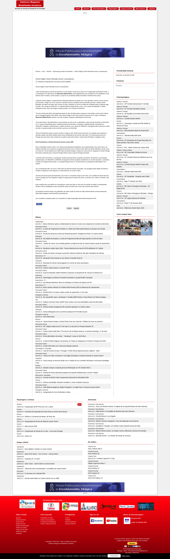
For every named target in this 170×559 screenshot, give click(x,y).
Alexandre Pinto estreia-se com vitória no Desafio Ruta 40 (62, 258)
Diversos (37, 319)
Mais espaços (140, 8)
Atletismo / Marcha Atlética (124, 150)
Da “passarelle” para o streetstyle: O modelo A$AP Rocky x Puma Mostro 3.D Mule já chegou (74, 297)
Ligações (152, 8)
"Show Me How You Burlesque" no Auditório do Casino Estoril (45, 468)
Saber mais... (126, 556)
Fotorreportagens (99, 8)
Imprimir (68, 81)
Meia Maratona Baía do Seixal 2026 (136, 130)
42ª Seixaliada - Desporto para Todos (137, 176)
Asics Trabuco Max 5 (95, 449)
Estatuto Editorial (21, 520)
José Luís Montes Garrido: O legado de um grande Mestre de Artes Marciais (121, 406)
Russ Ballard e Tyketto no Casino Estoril (38, 449)
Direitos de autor (21, 524)
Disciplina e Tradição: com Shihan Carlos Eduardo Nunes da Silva (118, 426)
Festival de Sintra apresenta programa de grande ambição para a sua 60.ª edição (70, 372)
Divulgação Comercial (41, 295)
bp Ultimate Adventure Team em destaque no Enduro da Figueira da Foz (67, 282)
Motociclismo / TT (40, 256)
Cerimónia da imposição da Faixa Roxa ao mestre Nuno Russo (46, 411)
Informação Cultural (41, 226)
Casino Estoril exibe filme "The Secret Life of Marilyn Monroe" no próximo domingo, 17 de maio (75, 331)
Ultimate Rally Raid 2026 (132, 135)
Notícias (86, 8)
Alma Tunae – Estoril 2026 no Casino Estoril (39, 464)
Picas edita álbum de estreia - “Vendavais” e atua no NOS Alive (64, 336)
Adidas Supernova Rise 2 (96, 463)
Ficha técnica (20, 522)
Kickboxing (38, 275)
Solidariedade (39, 222)
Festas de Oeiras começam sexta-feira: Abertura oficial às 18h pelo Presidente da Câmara (73, 253)
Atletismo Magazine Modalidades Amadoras (61, 543)
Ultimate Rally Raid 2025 (132, 171)
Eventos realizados (70, 522)
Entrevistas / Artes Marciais (96, 404)
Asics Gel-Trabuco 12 (95, 478)
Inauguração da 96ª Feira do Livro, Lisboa (39, 407)
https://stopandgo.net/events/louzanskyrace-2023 (82, 198)
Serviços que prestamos (48, 520)
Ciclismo (37, 365)
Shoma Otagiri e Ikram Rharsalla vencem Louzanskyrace (55, 79)
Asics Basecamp (48, 317)
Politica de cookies (21, 527)
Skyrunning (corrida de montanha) (63, 71)
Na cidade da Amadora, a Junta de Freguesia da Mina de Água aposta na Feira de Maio (72, 238)
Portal (78, 8)
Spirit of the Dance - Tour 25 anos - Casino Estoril (41, 454)
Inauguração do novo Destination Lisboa (56, 392)
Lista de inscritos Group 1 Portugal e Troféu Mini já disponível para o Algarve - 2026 (71, 351)
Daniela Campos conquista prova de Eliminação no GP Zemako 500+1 (67, 368)
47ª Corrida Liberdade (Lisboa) (134, 109)
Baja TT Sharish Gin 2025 (133, 181)
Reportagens (113, 8)
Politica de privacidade (22, 525)
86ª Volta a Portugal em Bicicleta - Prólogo (138, 193)
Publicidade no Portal (47, 518)
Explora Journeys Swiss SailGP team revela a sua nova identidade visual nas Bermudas (73, 302)
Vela (36, 300)
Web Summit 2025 (31, 426)
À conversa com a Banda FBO (35, 473)
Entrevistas (20, 471)
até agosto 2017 (136, 518)
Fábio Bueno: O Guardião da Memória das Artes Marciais (115, 411)
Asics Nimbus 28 (93, 453)
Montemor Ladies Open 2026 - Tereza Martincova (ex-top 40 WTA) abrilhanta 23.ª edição (73, 248)
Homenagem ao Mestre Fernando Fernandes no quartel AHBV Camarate (67, 277)
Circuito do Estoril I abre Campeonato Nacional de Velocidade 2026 (66, 377)
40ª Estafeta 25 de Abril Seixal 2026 (136, 114)
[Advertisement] (85, 31)
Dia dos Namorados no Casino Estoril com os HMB (42, 478)
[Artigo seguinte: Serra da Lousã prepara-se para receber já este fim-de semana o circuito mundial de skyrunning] (76, 208)
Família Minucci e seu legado (105, 416)
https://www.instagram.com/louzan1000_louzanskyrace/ (52, 193)
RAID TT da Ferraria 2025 (133, 203)
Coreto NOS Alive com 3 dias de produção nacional (60, 346)
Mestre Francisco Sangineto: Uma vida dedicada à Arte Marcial (117, 421)
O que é (67, 518)
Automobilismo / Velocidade (43, 348)
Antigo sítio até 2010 (22, 529)
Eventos (119, 121)
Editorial (18, 518)
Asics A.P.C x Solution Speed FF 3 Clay (101, 458)
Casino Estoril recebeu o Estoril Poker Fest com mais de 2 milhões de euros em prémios (73, 321)
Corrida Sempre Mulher (132, 118)
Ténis (36, 246)
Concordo (114, 556)
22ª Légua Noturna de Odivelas (135, 198)
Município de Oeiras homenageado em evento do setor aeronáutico (66, 263)
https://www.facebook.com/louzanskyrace (94, 191)
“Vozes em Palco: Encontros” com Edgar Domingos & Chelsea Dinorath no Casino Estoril (73, 356)
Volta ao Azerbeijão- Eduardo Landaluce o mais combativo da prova (66, 382)
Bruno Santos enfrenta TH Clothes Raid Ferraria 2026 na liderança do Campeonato (71, 287)
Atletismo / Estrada (122, 101)
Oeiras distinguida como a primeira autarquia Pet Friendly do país (65, 312)
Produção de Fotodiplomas (48, 522)
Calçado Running (93, 451)
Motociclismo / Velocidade (42, 375)
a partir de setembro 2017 (139, 522)
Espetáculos (20, 447)
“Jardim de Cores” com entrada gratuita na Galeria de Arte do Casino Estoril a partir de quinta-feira (76, 243)
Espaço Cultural (126, 8)
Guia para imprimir (70, 524)
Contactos (19, 533)
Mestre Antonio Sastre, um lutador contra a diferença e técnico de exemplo (121, 431)
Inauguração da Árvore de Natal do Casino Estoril (41, 421)
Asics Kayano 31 (93, 473)
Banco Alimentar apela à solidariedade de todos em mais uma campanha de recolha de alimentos (76, 224)
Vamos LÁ (28, 436)
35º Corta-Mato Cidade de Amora (135, 152)
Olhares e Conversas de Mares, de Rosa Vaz (40, 416)
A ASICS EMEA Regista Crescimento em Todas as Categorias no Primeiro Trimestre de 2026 (74, 341)
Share (39, 204)
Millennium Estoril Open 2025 (134, 208)
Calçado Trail (92, 446)
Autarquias (38, 236)
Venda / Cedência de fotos (48, 524)
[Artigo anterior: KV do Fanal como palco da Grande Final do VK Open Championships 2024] (69, 208)
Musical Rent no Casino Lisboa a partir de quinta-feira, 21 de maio (65, 292)
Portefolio (68, 520)
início (43, 71)
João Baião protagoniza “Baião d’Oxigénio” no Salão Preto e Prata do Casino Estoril (71, 387)
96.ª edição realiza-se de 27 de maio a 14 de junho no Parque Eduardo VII (68, 326)
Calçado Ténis (92, 456)
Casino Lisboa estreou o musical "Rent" (56, 268)
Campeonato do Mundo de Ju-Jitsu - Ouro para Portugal (44, 431)
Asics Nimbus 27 (93, 468)
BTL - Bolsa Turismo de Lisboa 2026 (136, 147)
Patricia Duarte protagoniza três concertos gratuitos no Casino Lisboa (66, 307)
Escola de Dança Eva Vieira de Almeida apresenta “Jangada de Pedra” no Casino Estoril (73, 234)
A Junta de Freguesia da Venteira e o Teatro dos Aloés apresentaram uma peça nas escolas (74, 229)
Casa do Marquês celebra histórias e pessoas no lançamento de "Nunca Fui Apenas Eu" (73, 273)
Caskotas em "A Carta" (32, 459)
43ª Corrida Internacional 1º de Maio (136, 104)
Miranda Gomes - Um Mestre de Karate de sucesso (113, 436)
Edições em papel (21, 531)
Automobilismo (121, 133)
